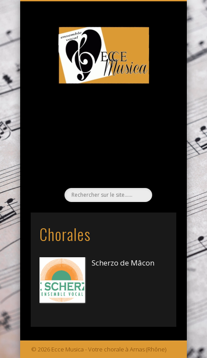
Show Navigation (155, 78)
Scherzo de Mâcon (123, 263)
